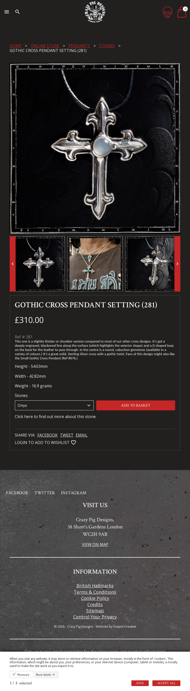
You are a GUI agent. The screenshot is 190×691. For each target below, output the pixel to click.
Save (140, 683)
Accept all (166, 683)
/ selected (21, 683)
